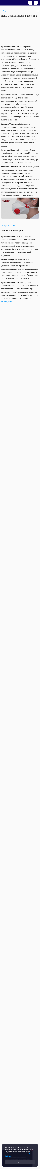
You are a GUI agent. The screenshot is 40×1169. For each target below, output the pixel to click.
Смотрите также (8, 225)
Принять (20, 1162)
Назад (4, 11)
